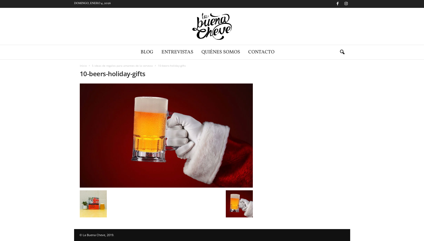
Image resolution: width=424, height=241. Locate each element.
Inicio (83, 66)
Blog (147, 52)
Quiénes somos (220, 52)
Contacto (261, 52)
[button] (342, 52)
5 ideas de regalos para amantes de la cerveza (122, 66)
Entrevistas (177, 52)
